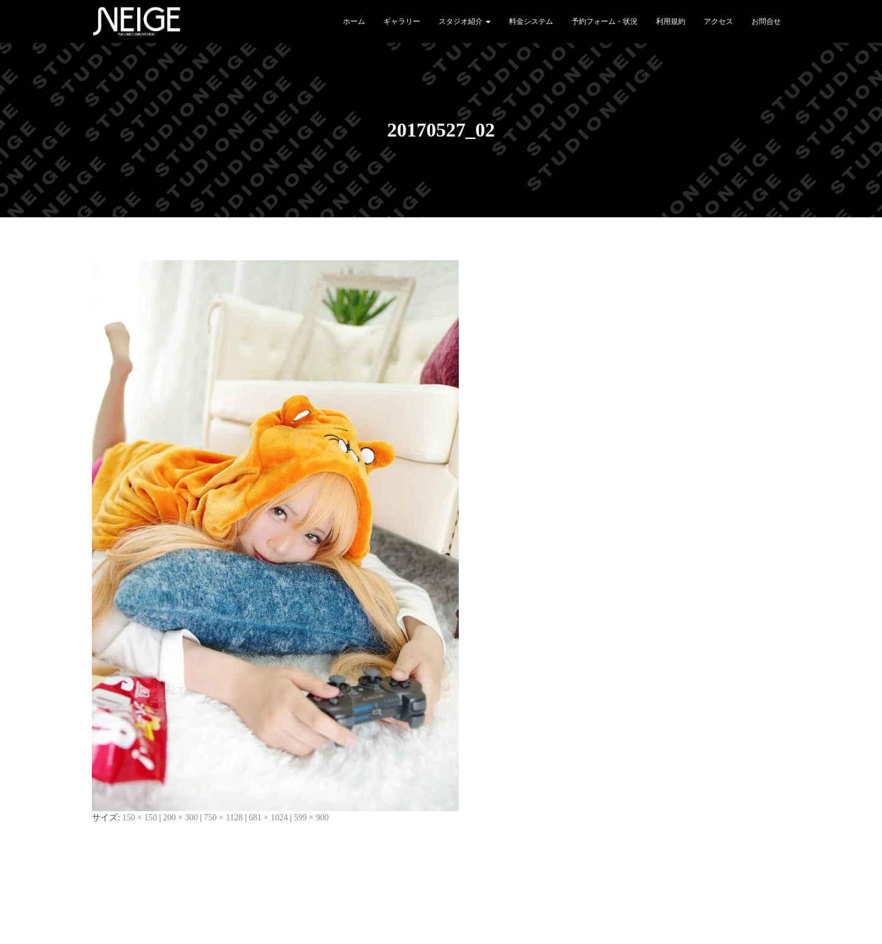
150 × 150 (139, 817)
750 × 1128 (223, 817)
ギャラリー (401, 21)
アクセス (718, 21)
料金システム (531, 21)
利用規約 (670, 21)
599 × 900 (311, 817)
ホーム (354, 21)
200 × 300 (180, 817)
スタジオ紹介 (465, 21)
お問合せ (766, 21)
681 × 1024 (268, 817)
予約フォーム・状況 (604, 21)
